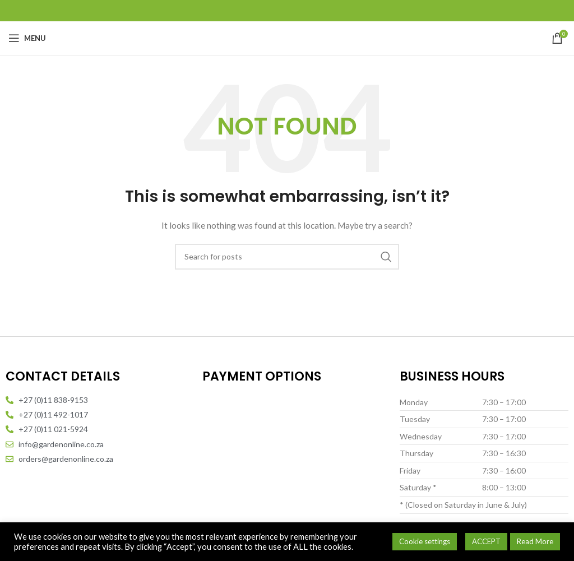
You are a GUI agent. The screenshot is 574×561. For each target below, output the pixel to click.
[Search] (287, 257)
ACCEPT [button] (486, 541)
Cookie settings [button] (424, 541)
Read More (535, 541)
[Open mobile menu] (27, 38)
